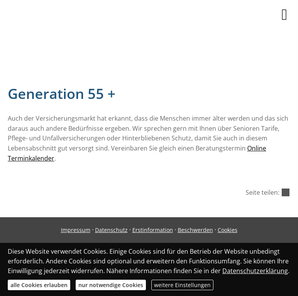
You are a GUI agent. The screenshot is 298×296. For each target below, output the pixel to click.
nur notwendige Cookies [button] (110, 285)
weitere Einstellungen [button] (182, 285)
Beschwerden (195, 230)
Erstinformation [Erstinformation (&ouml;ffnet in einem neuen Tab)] (152, 230)
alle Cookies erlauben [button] (39, 285)
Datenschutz (111, 230)
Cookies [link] (227, 230)
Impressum (75, 230)
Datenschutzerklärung (255, 271)
